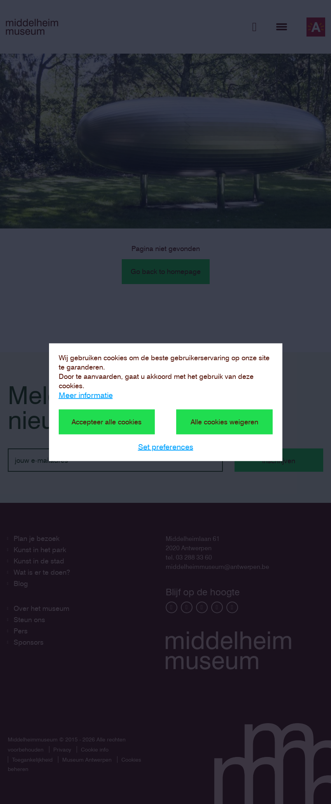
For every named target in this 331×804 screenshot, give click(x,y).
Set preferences (165, 446)
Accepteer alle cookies (107, 421)
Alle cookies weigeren (224, 421)
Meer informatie (86, 394)
